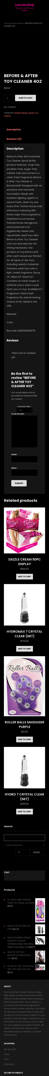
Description (14, 129)
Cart (6, 1059)
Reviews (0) (14, 139)
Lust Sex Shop (24, 5)
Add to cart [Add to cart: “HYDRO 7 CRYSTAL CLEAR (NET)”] (24, 811)
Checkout (9, 1064)
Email (14, 468)
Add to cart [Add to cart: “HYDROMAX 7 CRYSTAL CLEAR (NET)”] (24, 648)
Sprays (31, 112)
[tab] (16, 129)
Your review (18, 414)
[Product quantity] (8, 98)
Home (6, 23)
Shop (6, 1054)
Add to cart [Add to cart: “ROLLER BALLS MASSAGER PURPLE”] (24, 739)
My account (10, 1049)
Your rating (24, 406)
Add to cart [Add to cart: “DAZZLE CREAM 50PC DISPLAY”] (24, 576)
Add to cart (25, 97)
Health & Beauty (17, 23)
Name (14, 454)
